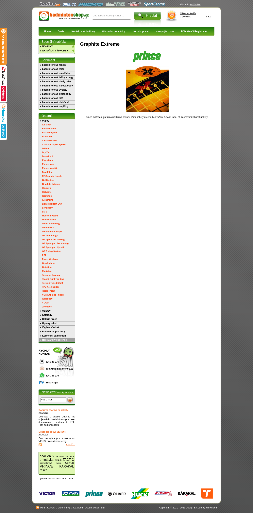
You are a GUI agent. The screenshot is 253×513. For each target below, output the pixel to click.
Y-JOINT (46, 303)
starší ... (70, 444)
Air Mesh (46, 124)
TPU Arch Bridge (50, 287)
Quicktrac (47, 267)
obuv (50, 456)
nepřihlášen (195, 4)
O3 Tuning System (51, 251)
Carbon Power (49, 140)
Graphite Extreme (51, 184)
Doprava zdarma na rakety (53, 410)
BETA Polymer (49, 132)
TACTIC (68, 459)
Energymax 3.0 (50, 168)
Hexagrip (46, 188)
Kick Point (47, 200)
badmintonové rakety (54, 65)
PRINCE (46, 466)
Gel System (48, 180)
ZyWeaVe (47, 306)
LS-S (44, 212)
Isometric (47, 196)
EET (103, 507)
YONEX (58, 460)
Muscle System (50, 215)
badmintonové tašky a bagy (57, 77)
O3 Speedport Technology (55, 243)
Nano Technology (51, 223)
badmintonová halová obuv (57, 85)
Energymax (48, 164)
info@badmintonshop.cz (59, 368)
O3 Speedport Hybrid (53, 247)
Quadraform (48, 263)
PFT (44, 255)
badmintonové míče (53, 69)
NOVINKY (47, 46)
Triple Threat (48, 291)
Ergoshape (47, 160)
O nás (61, 31)
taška (43, 470)
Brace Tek (47, 136)
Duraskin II (47, 156)
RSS (40, 507)
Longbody (47, 208)
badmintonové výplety (54, 89)
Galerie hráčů (49, 319)
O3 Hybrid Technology (53, 239)
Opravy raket (49, 323)
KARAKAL (66, 466)
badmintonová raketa (50, 463)
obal (43, 456)
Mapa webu (77, 507)
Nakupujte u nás (165, 31)
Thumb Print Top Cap (53, 279)
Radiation (47, 271)
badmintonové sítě (52, 98)
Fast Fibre (47, 172)
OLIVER (69, 463)
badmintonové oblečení (55, 102)
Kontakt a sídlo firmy (83, 31)
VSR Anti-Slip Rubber (53, 295)
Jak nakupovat (140, 31)
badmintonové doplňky (55, 106)
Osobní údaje (92, 507)
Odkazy (46, 310)
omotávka (46, 459)
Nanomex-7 (48, 227)
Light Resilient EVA (52, 204)
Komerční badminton (54, 335)
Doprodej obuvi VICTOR (52, 432)
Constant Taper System (54, 144)
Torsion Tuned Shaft (52, 283)
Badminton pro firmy (53, 331)
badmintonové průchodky (56, 94)
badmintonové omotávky (56, 73)
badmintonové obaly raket (57, 81)
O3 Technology (50, 235)
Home (47, 31)
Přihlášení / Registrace (194, 31)
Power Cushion (50, 259)
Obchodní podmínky (113, 31)
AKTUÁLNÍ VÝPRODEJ (55, 50)
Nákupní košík (188, 13)
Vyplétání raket (50, 327)
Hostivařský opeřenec (54, 340)
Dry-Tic (46, 152)
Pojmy (45, 120)
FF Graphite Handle (52, 176)
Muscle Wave (49, 219)
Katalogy (47, 315)
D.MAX (45, 148)
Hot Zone (47, 192)
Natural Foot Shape (52, 231)
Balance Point (49, 128)
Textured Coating (51, 275)
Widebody (47, 299)
